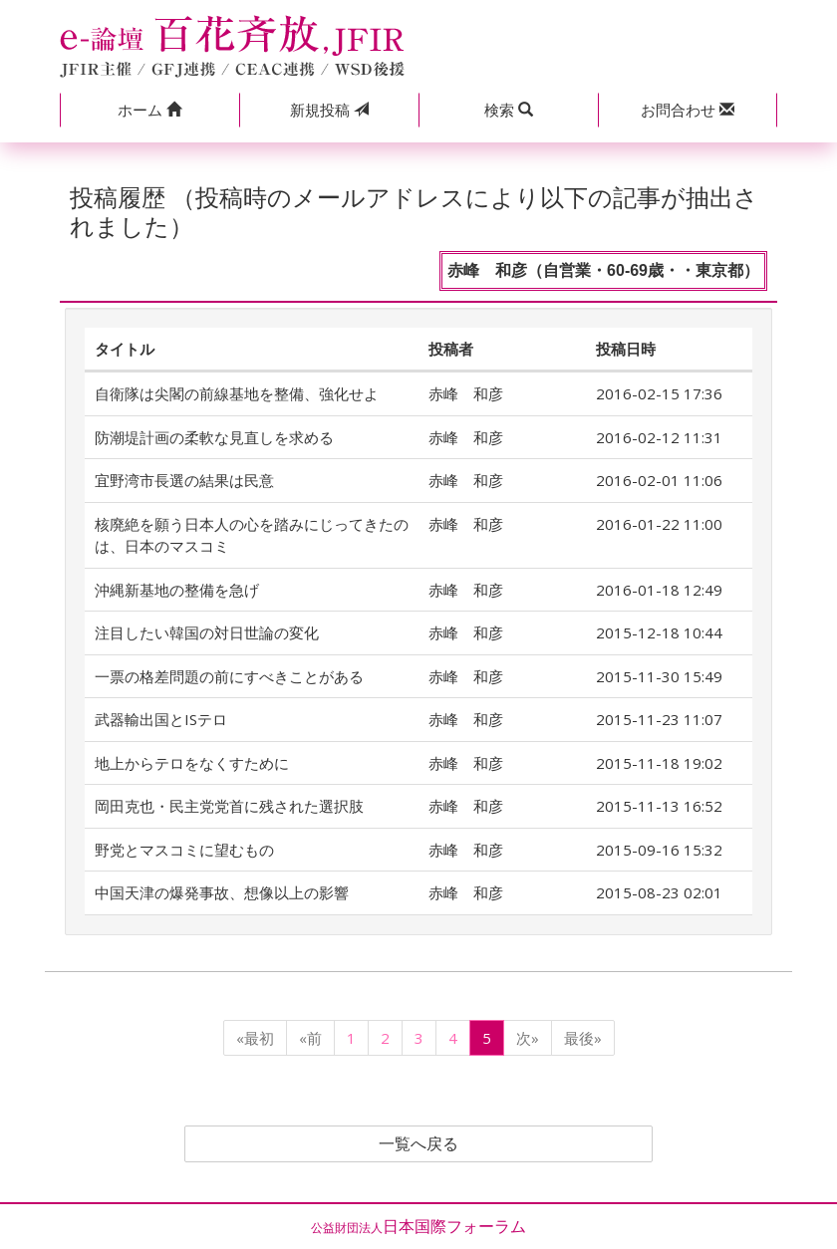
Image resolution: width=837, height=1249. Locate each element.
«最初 (255, 1038)
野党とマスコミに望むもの (184, 850)
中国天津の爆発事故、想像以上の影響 (222, 892)
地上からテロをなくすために (192, 763)
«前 (310, 1038)
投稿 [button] (329, 110)
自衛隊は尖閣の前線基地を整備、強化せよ (237, 393)
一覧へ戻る (418, 1144)
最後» (583, 1038)
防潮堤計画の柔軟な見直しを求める (214, 437)
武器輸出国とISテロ (161, 719)
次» (527, 1038)
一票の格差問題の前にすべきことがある (229, 676)
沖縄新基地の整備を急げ (177, 590)
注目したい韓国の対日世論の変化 (207, 632)
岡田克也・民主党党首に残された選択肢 (229, 806)
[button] (149, 110)
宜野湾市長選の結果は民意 (184, 480)
